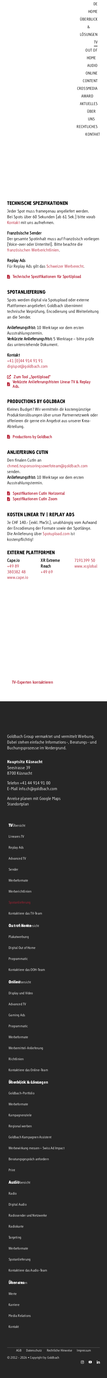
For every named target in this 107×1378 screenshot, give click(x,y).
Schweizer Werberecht (64, 266)
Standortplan (18, 803)
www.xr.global (85, 566)
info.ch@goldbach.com (38, 788)
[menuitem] (95, 4)
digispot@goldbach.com (27, 366)
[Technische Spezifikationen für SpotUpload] (44, 276)
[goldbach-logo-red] (19, 69)
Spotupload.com (56, 533)
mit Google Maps (47, 798)
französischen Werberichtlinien (33, 249)
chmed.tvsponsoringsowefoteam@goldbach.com (47, 465)
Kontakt (14, 222)
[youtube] (90, 1362)
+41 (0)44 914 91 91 (25, 360)
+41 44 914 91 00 (35, 782)
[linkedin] (98, 1362)
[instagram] (82, 1362)
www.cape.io (17, 577)
